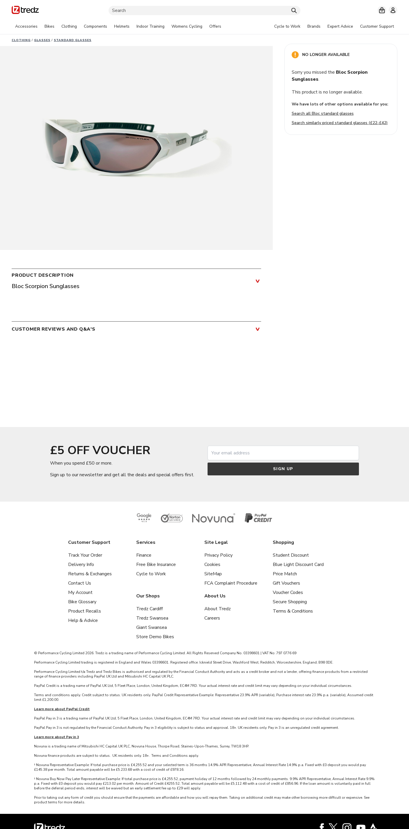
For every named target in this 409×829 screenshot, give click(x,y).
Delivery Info (81, 564)
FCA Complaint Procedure (230, 583)
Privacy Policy (218, 555)
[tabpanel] (118, 26)
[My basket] (382, 10)
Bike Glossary (82, 602)
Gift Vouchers (286, 583)
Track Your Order (85, 555)
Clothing (21, 40)
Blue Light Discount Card (298, 564)
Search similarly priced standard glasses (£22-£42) (340, 123)
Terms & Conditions (293, 611)
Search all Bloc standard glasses (323, 113)
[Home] (25, 11)
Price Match (285, 574)
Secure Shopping (290, 602)
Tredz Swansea (152, 618)
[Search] (204, 10)
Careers (212, 618)
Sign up (283, 469)
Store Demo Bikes (155, 637)
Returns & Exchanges (90, 574)
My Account (80, 592)
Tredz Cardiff (149, 609)
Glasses (42, 40)
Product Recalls (84, 611)
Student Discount (291, 555)
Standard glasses (72, 40)
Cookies (212, 564)
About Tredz (217, 609)
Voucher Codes (288, 592)
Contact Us (79, 583)
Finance (143, 555)
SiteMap (213, 574)
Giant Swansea (151, 627)
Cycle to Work (151, 574)
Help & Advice (83, 620)
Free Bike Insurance (156, 564)
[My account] (393, 10)
